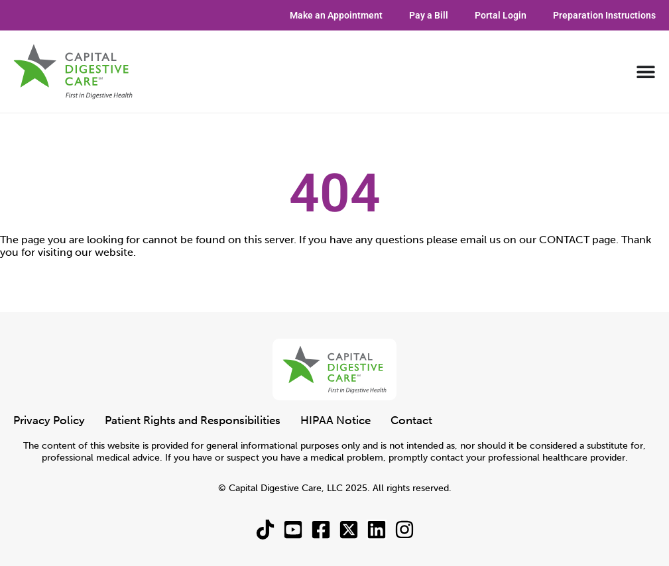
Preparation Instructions (604, 15)
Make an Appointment (336, 15)
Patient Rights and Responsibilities (192, 420)
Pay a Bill (428, 15)
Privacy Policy (49, 420)
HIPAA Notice (335, 420)
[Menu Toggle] (646, 72)
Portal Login (500, 15)
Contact (411, 420)
